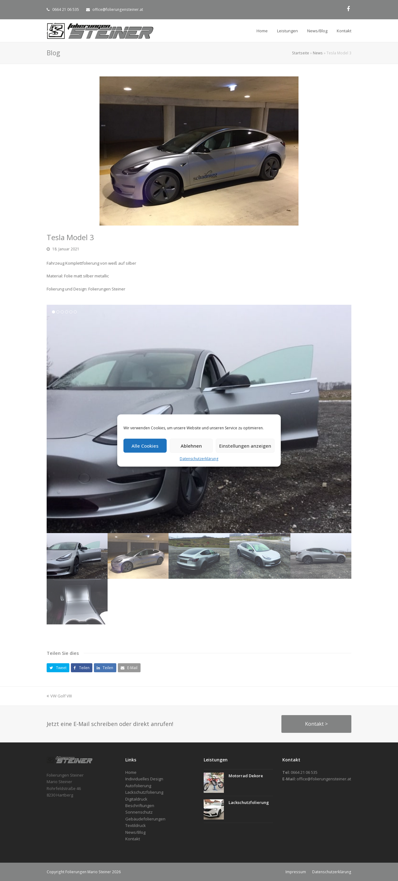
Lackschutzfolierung (249, 802)
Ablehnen (191, 446)
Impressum (295, 871)
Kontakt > (316, 723)
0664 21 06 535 (65, 9)
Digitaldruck (136, 799)
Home (131, 772)
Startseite (300, 52)
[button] (58, 667)
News (318, 52)
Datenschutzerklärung (199, 458)
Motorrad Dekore (246, 775)
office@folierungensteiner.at (117, 9)
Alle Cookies (145, 446)
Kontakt (132, 839)
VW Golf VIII (59, 696)
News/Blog (135, 832)
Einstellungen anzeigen (245, 446)
